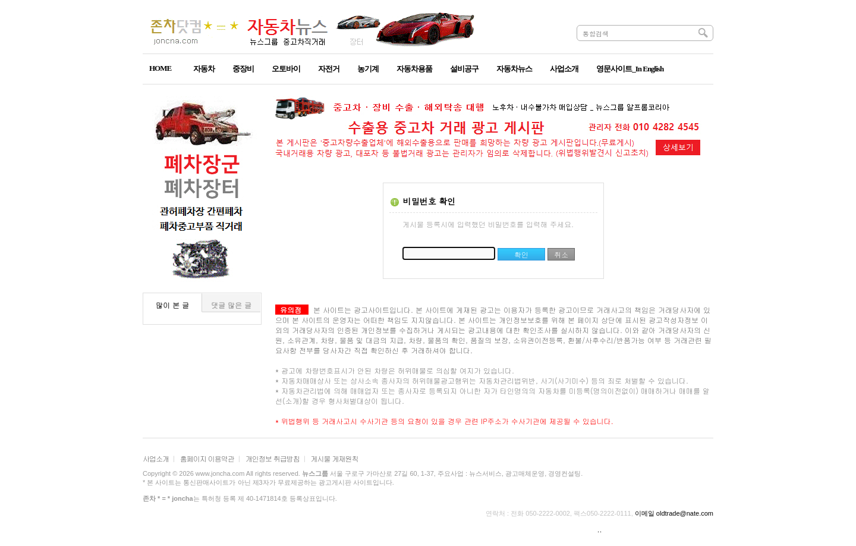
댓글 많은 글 (231, 305)
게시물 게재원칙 (334, 458)
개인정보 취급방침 (273, 458)
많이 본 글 (172, 305)
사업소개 (156, 458)
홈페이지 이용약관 (207, 458)
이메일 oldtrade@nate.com (674, 513)
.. (599, 529)
